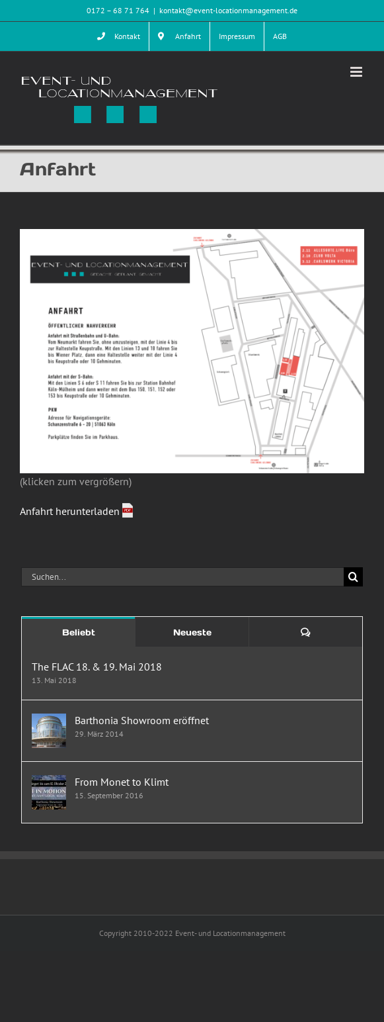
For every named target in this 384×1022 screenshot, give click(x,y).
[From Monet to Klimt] (49, 783)
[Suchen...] (182, 576)
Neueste (192, 632)
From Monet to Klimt (122, 781)
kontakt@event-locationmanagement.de (228, 10)
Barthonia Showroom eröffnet (142, 720)
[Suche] (353, 576)
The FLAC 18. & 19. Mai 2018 (97, 666)
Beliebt (78, 632)
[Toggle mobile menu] (357, 72)
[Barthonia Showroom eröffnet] (49, 721)
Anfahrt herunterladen (71, 511)
